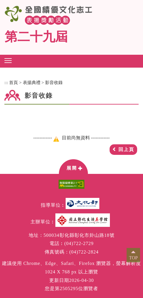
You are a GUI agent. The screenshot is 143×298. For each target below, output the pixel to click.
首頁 (13, 82)
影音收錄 (54, 82)
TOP (133, 257)
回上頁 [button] (126, 149)
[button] (8, 60)
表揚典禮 (31, 82)
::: (6, 82)
